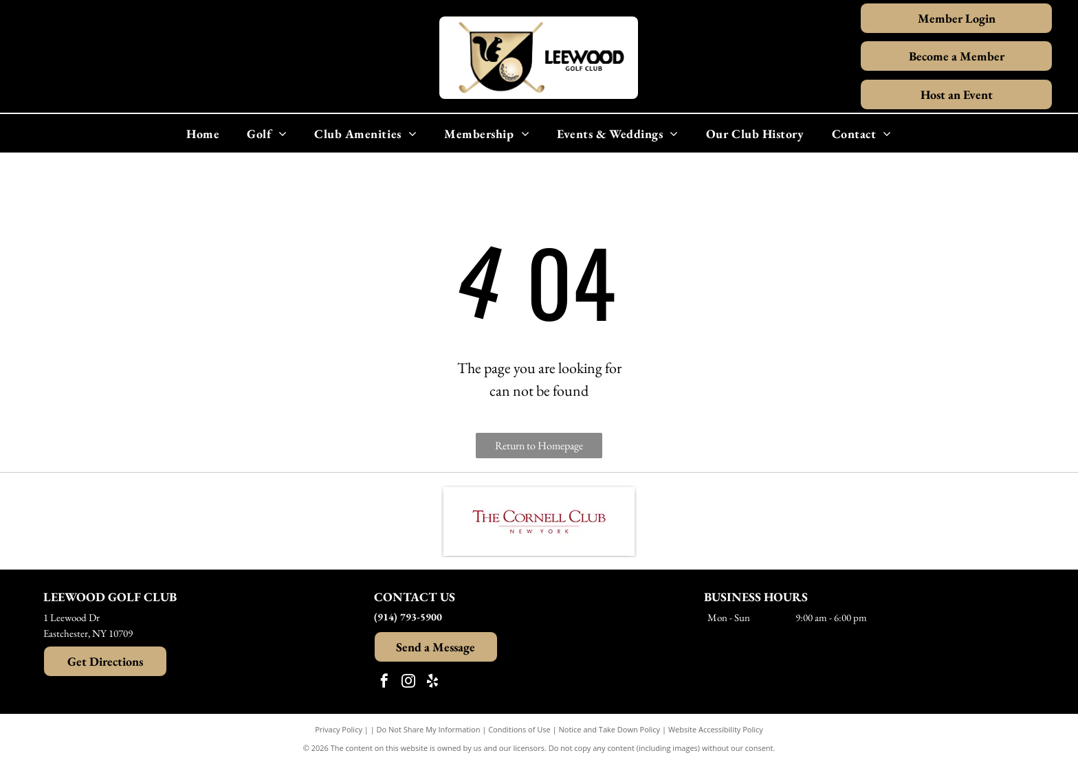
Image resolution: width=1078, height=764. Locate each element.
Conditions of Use (519, 729)
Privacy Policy (338, 729)
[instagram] (408, 683)
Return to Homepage (539, 445)
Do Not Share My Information (429, 729)
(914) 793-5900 (408, 616)
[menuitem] (203, 133)
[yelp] (432, 683)
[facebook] (384, 683)
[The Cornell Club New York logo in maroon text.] (539, 521)
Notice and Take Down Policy (610, 729)
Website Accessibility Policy (715, 729)
